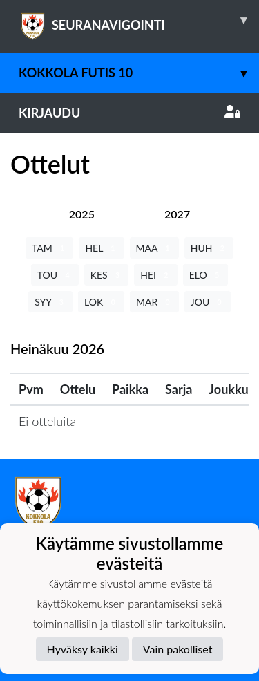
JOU (207, 302)
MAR (154, 302)
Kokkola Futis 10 (139, 73)
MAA (154, 248)
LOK (101, 302)
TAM (49, 248)
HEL (101, 248)
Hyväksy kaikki (82, 648)
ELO (205, 275)
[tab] (82, 214)
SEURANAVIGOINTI (139, 20)
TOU (55, 275)
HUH (209, 248)
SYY (50, 302)
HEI (155, 275)
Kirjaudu (129, 112)
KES (106, 275)
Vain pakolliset (178, 648)
